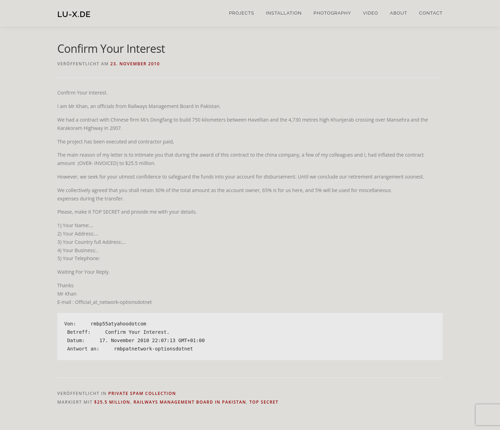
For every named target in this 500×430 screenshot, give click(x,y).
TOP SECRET (263, 402)
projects (241, 13)
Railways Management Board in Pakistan (189, 402)
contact (431, 13)
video (370, 13)
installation (284, 13)
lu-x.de (74, 14)
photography (332, 13)
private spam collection (142, 393)
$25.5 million (112, 402)
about (398, 13)
